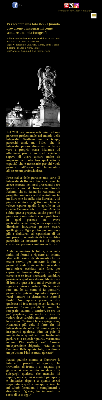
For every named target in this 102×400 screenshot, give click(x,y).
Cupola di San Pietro (32, 50)
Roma (41, 44)
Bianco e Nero (24, 47)
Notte (47, 50)
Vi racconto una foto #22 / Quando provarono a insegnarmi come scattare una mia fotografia (33, 28)
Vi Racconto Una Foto (24, 44)
